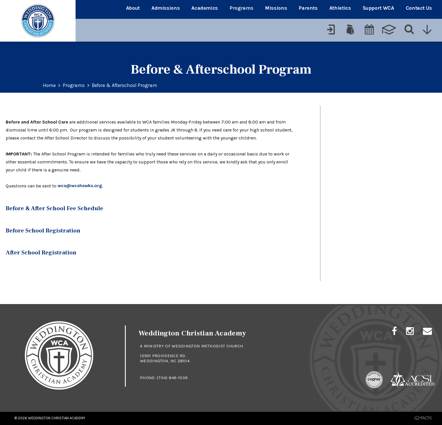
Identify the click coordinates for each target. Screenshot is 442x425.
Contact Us (419, 8)
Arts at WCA (345, 175)
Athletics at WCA (352, 195)
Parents (308, 8)
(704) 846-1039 (172, 377)
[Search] (408, 27)
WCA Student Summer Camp (370, 135)
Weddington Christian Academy (56, 417)
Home (49, 85)
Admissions (165, 8)
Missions (276, 8)
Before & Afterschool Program (128, 85)
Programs (241, 8)
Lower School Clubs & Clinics (369, 155)
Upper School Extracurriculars (371, 115)
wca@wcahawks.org (80, 186)
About (133, 8)
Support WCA (378, 8)
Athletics (340, 8)
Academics (204, 8)
